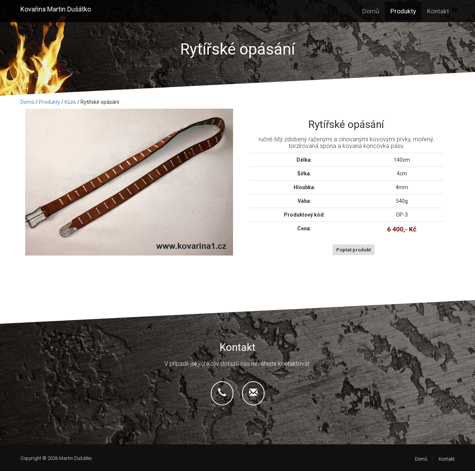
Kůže (70, 102)
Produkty (403, 11)
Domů (370, 11)
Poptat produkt (353, 250)
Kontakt (438, 11)
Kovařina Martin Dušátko (55, 9)
